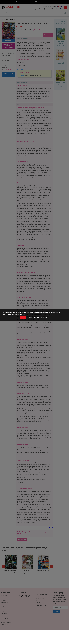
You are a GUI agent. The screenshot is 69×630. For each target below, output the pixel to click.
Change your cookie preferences (37, 317)
